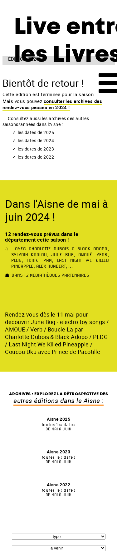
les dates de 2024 (36, 140)
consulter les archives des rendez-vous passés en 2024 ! (52, 104)
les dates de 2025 (36, 132)
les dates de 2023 (36, 148)
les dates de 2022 (36, 157)
